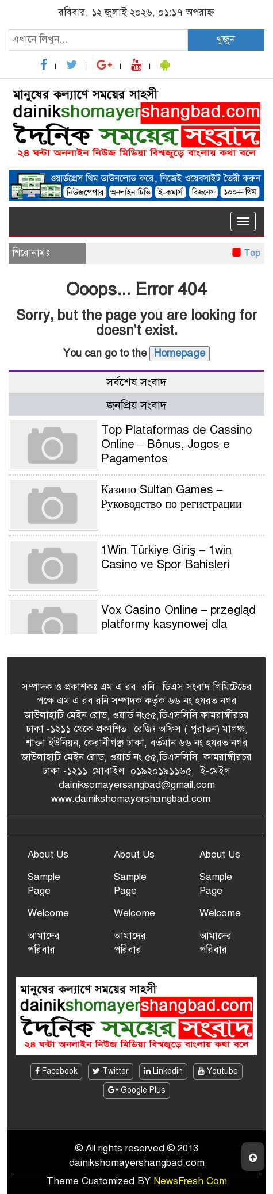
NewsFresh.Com (190, 1181)
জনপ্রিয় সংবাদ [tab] (137, 405)
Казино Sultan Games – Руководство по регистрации (171, 497)
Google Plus (137, 1090)
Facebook (56, 1071)
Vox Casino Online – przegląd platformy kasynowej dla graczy (178, 624)
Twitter (111, 1071)
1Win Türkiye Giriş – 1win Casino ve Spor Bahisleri (166, 557)
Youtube (218, 1071)
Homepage (179, 353)
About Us (48, 854)
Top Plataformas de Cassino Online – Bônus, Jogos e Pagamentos (176, 444)
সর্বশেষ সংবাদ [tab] (136, 382)
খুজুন (225, 39)
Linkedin (163, 1071)
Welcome (48, 913)
